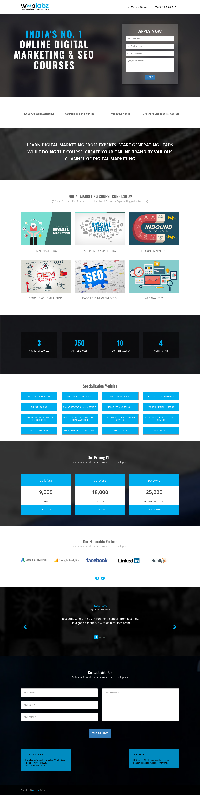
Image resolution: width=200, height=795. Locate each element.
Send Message (100, 733)
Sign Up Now (154, 509)
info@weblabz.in (165, 6)
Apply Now (45, 509)
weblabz (36, 790)
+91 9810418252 (136, 6)
